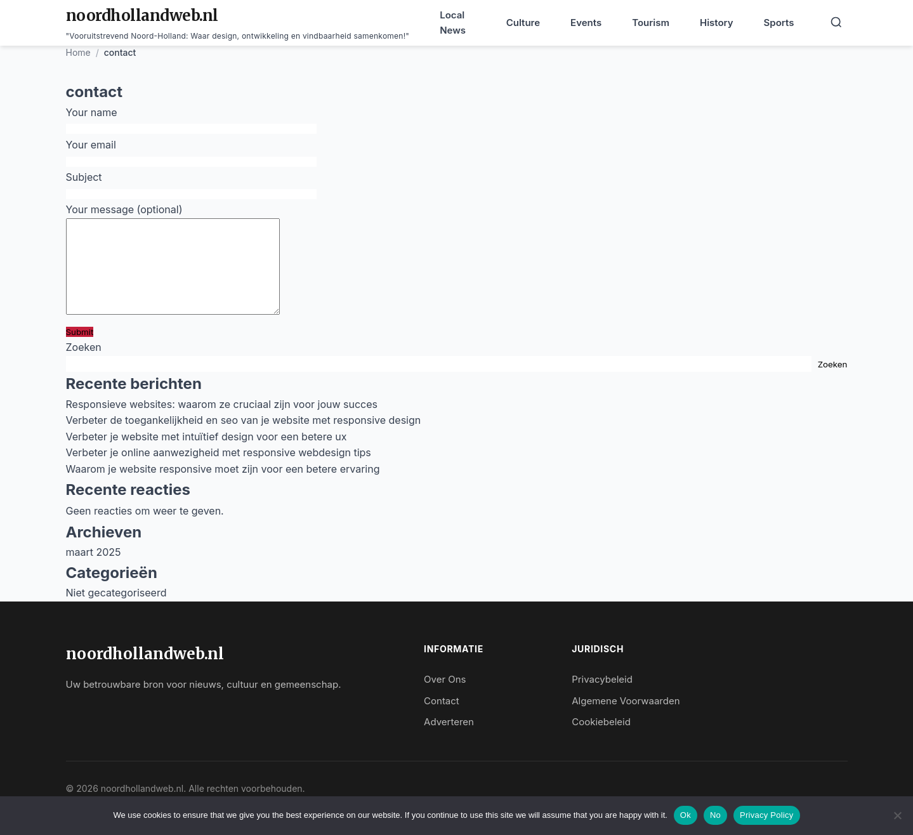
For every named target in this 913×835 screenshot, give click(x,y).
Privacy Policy (766, 815)
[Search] (836, 23)
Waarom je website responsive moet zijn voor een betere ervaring (223, 488)
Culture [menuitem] (523, 22)
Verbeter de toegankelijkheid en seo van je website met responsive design (243, 439)
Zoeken (84, 366)
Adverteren (449, 741)
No (715, 815)
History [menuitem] (716, 22)
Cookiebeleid (601, 741)
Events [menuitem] (585, 22)
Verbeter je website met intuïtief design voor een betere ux (206, 455)
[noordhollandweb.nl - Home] (238, 23)
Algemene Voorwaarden (626, 720)
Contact (441, 720)
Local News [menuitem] (453, 22)
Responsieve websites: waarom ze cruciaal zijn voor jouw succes (222, 423)
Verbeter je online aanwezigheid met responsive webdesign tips (218, 471)
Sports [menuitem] (779, 22)
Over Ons (445, 698)
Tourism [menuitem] (650, 22)
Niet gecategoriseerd (116, 611)
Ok (685, 815)
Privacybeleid (602, 698)
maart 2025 (93, 571)
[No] (897, 815)
